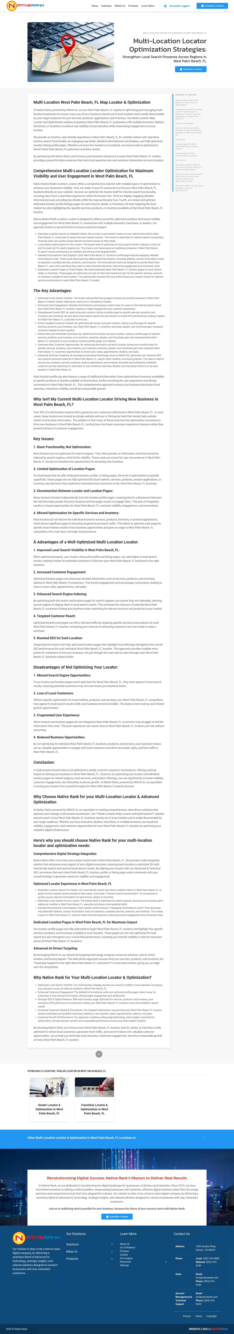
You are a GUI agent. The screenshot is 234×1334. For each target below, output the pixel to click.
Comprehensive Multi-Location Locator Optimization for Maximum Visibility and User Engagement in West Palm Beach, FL (189, 114)
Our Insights (126, 1258)
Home (95, 5)
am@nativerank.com (207, 1297)
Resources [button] (125, 1261)
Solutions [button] (106, 5)
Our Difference (127, 1247)
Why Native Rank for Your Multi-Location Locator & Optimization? (190, 188)
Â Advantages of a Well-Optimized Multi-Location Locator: (187, 146)
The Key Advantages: (185, 123)
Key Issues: (181, 140)
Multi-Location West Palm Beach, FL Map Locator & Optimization (187, 102)
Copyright (211, 1316)
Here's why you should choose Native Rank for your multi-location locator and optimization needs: (189, 177)
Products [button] (133, 5)
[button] (117, 1138)
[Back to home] (25, 6)
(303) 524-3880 (211, 1258)
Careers (124, 1254)
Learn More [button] (147, 5)
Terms (198, 1316)
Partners (124, 1251)
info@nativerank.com (207, 1277)
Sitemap (124, 1265)
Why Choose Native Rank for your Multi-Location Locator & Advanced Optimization (189, 167)
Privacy (187, 1316)
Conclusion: (181, 160)
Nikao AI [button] (71, 1251)
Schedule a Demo (212, 5)
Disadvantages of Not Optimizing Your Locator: (187, 154)
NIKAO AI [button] (120, 5)
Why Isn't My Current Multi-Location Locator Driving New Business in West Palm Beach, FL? (189, 131)
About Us (125, 1244)
